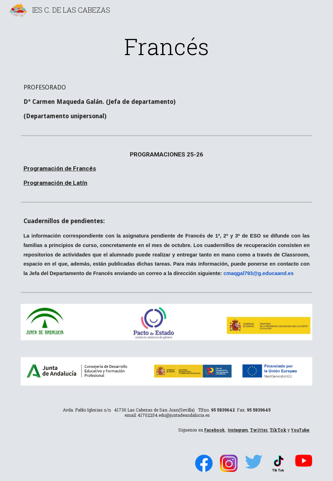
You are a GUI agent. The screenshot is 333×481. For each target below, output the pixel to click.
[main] (167, 46)
